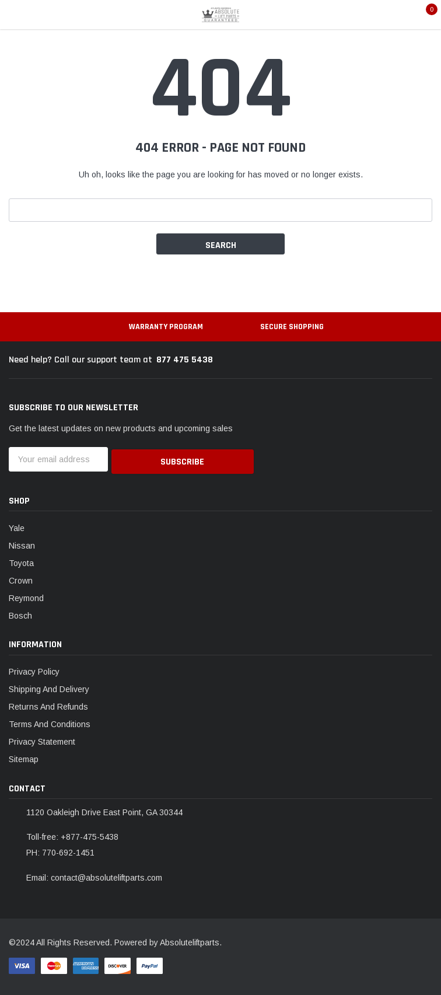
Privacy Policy (34, 669)
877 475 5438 (184, 360)
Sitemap (23, 757)
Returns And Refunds (48, 704)
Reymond (26, 595)
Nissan (22, 542)
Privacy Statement (42, 739)
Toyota (21, 560)
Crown (21, 577)
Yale (16, 525)
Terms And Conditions (49, 722)
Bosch (20, 612)
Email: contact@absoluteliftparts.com (94, 875)
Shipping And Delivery (49, 687)
